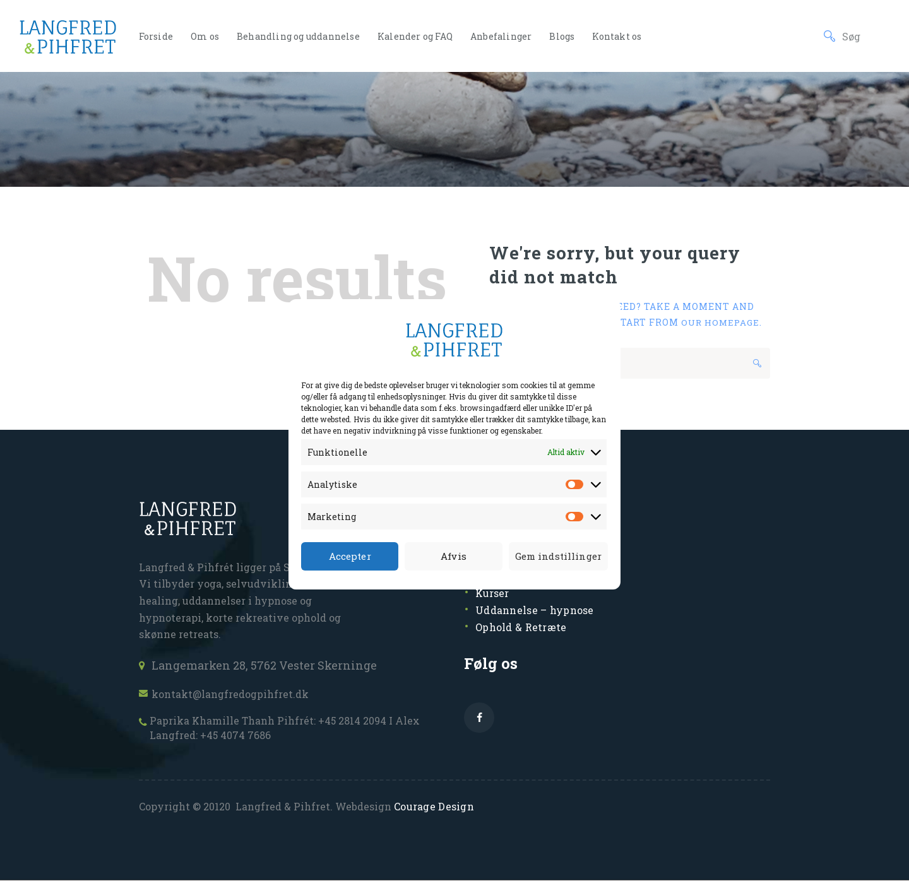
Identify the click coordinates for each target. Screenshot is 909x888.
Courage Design (433, 813)
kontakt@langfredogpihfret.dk (238, 696)
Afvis (452, 556)
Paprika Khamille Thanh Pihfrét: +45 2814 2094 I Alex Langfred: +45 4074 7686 (288, 734)
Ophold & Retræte (524, 629)
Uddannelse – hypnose (540, 612)
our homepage (721, 322)
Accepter (349, 556)
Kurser (494, 596)
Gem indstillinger (557, 556)
